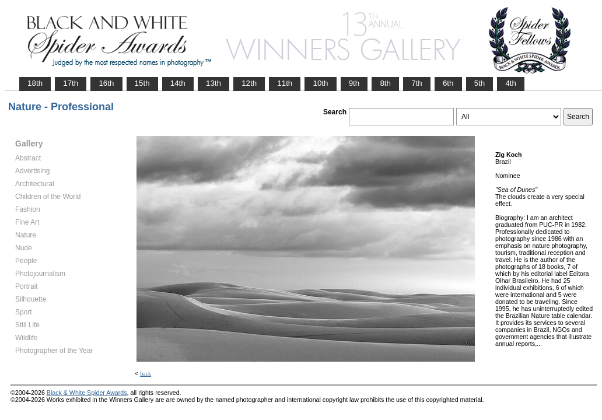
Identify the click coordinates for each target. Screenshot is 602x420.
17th (71, 83)
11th (285, 83)
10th (320, 83)
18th (35, 83)
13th (214, 83)
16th (106, 83)
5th (480, 83)
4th (511, 83)
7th (417, 83)
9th (354, 83)
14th (178, 83)
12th (249, 83)
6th (448, 83)
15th (142, 83)
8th (385, 83)
